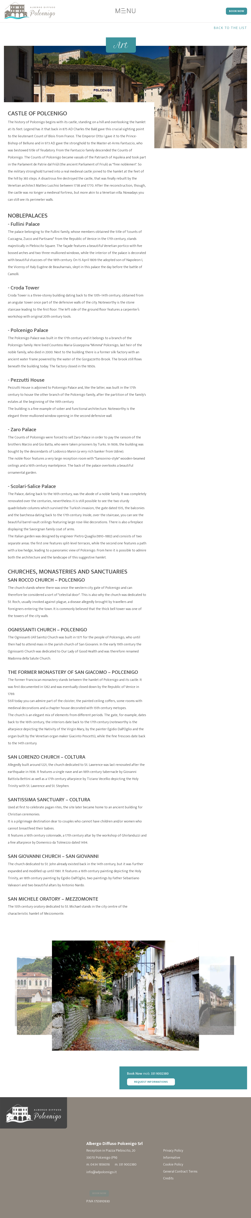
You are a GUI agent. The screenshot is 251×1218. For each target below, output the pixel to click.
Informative (174, 1156)
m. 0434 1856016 (98, 1163)
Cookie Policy (176, 1163)
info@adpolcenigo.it (101, 1171)
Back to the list (230, 28)
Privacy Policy (176, 1149)
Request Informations (157, 1080)
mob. (154, 1072)
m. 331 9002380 (126, 1163)
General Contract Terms (183, 1171)
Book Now (236, 11)
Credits (171, 1178)
